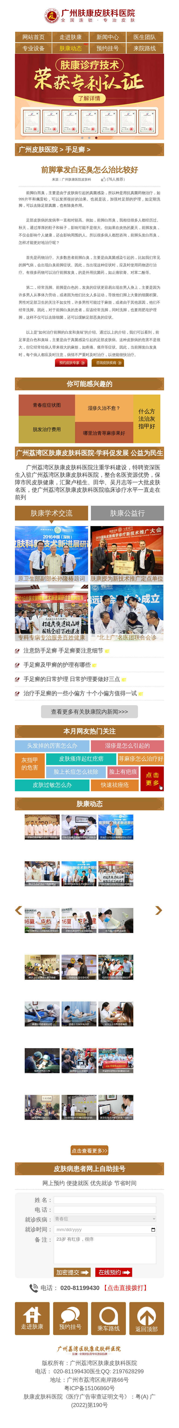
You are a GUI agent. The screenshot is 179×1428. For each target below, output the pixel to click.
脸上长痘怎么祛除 (76, 772)
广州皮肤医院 (38, 149)
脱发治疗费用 (47, 429)
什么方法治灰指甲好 (146, 418)
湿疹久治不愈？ (104, 408)
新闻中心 (107, 37)
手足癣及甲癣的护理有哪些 (57, 665)
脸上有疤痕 (123, 772)
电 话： (44, 1210)
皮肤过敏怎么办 (52, 785)
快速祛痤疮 (115, 785)
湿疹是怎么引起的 (127, 745)
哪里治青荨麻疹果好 (104, 433)
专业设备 (33, 48)
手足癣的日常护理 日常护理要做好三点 (72, 679)
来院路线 (145, 48)
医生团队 (145, 37)
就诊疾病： (39, 1219)
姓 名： (44, 1200)
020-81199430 (72, 1371)
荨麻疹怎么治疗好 (141, 758)
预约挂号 (107, 48)
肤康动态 (70, 48)
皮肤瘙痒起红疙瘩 (81, 758)
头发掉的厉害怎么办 (52, 745)
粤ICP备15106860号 (89, 1388)
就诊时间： (39, 1229)
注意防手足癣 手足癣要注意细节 (63, 650)
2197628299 (128, 1371)
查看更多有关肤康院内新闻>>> (89, 712)
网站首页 (33, 37)
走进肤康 (70, 37)
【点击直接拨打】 (125, 1287)
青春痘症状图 (47, 405)
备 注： (44, 1239)
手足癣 (75, 149)
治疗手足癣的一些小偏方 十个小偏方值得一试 (80, 693)
